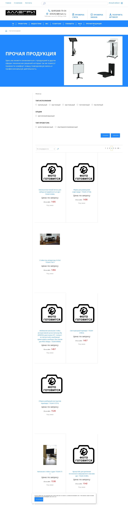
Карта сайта (10, 493)
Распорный (12, 116)
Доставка (39, 477)
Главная (8, 3)
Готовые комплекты (12, 484)
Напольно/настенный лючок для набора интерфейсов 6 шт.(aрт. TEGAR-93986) (49, 140)
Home (6, 31)
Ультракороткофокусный (17, 140)
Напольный (12, 106)
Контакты (28, 3)
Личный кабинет (114, 3)
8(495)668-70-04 (58, 10)
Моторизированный (15, 127)
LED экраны (9, 487)
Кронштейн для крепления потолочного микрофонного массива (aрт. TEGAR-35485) (79, 279)
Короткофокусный (15, 138)
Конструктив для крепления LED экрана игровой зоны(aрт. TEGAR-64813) (79, 419)
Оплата (38, 471)
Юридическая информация (45, 474)
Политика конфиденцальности (16, 474)
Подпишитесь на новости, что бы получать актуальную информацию (78, 473)
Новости (8, 477)
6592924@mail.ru (58, 13)
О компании (18, 3)
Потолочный (13, 113)
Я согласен (39, 499)
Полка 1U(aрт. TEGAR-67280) (109, 347)
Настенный (12, 108)
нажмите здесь (54, 496)
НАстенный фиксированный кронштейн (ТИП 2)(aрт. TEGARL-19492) (79, 349)
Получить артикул (12, 480)
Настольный (13, 111)
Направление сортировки (58, 97)
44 (118, 96)
